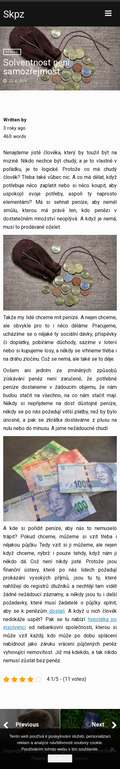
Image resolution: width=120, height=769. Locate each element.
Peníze (12, 51)
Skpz (13, 14)
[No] (112, 749)
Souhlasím (60, 758)
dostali (56, 611)
